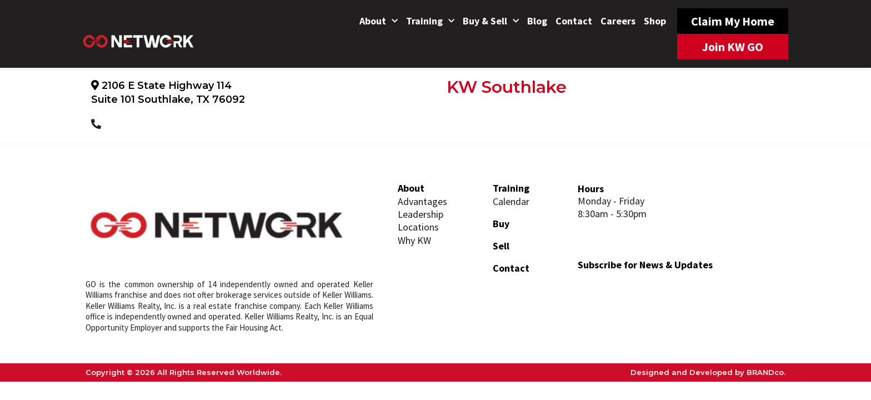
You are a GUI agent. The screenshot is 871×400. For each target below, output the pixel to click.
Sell (501, 245)
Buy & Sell (491, 21)
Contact (573, 20)
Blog (537, 20)
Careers (617, 20)
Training (430, 21)
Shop (655, 20)
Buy (501, 223)
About (378, 21)
